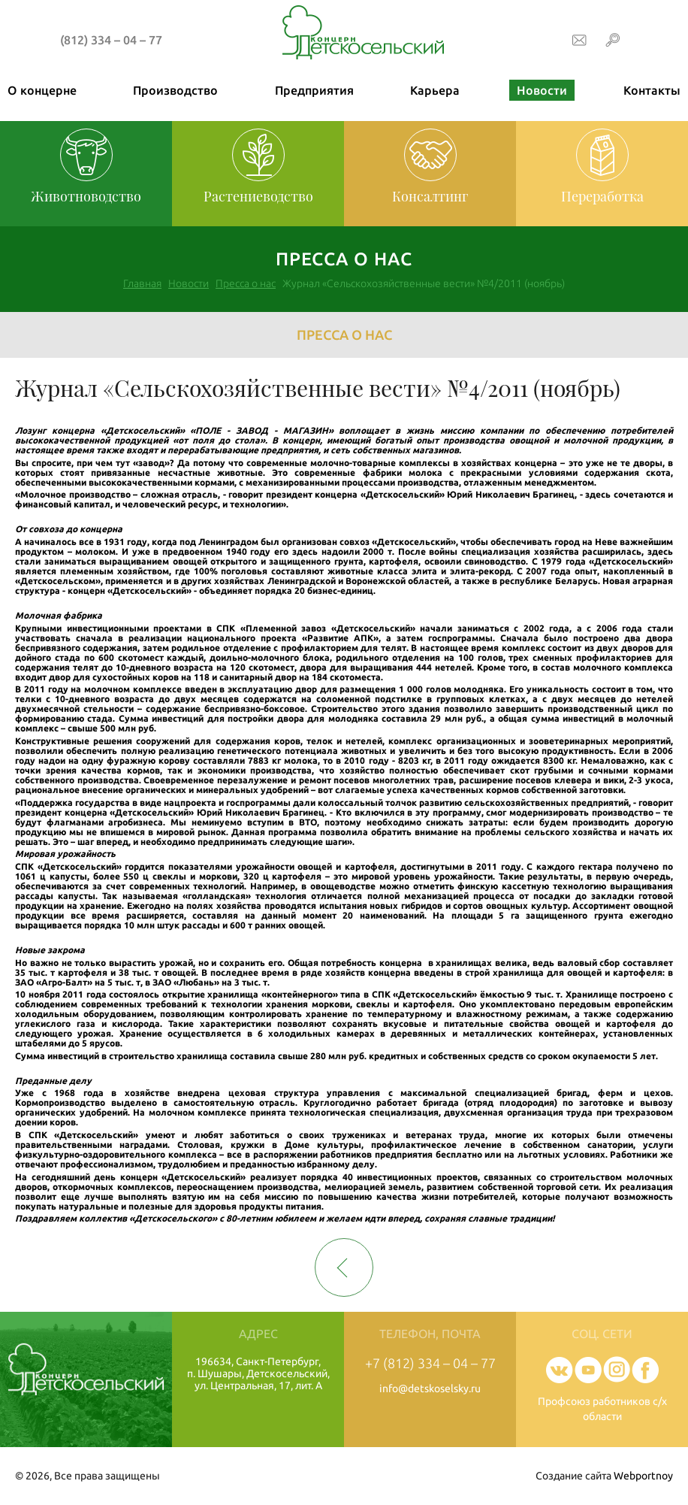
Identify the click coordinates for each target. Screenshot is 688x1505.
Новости (542, 90)
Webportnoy (643, 1476)
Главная (142, 283)
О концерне (42, 90)
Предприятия (314, 90)
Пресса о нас (246, 283)
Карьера (435, 90)
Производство (175, 90)
